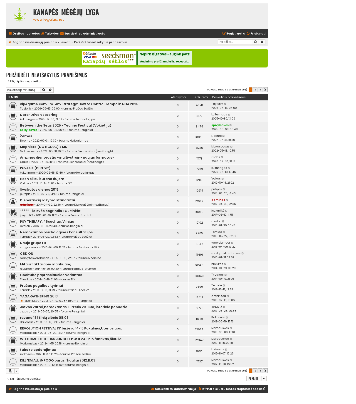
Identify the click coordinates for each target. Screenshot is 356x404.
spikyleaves (28, 130)
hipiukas (26, 269)
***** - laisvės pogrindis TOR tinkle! (50, 211)
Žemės (26, 136)
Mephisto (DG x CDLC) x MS (43, 147)
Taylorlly (26, 108)
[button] (265, 89)
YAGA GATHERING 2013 (39, 296)
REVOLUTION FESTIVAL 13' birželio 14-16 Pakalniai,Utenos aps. (71, 328)
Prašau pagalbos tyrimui (41, 285)
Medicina (94, 258)
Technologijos (85, 119)
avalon (25, 226)
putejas (25, 194)
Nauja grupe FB (33, 243)
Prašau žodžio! (83, 108)
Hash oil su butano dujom (42, 179)
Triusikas (26, 279)
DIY (70, 183)
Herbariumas (79, 140)
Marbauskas (28, 333)
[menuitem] (50, 34)
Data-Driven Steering (38, 114)
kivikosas (26, 354)
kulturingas (28, 119)
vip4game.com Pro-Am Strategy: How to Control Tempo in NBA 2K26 (79, 104)
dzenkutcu (32, 301)
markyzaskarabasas (34, 258)
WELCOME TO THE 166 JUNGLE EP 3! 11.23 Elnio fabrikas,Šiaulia (70, 339)
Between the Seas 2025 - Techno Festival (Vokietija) (65, 125)
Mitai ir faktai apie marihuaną (45, 264)
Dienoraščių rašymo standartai (47, 200)
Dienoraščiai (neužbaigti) (95, 151)
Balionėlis (26, 322)
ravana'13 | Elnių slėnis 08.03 (44, 317)
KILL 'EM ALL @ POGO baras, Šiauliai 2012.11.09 (57, 360)
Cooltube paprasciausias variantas (51, 275)
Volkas (24, 183)
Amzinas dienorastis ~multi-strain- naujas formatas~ (67, 157)
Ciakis (24, 162)
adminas (27, 205)
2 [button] (255, 89)
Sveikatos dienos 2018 (39, 189)
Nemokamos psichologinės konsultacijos (56, 232)
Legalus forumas (84, 269)
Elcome (25, 140)
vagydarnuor (29, 247)
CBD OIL (26, 253)
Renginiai (86, 130)
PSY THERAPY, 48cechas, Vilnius (47, 221)
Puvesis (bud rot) (35, 168)
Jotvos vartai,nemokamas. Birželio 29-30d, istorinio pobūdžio (73, 307)
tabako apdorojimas (38, 349)
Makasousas (29, 151)
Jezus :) (25, 311)
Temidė (25, 237)
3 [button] (260, 89)
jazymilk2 (26, 215)
